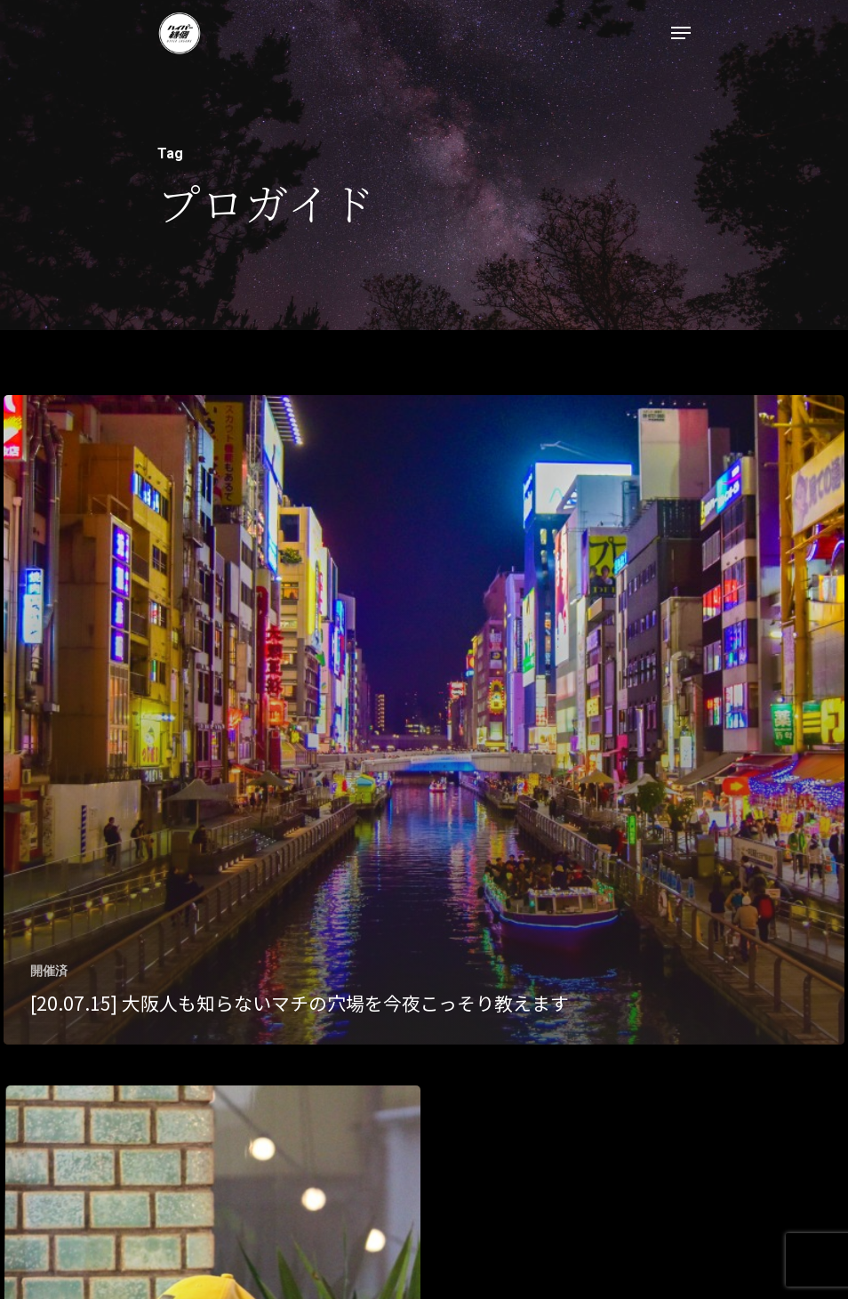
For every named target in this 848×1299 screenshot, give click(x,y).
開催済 (49, 971)
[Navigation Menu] (681, 33)
